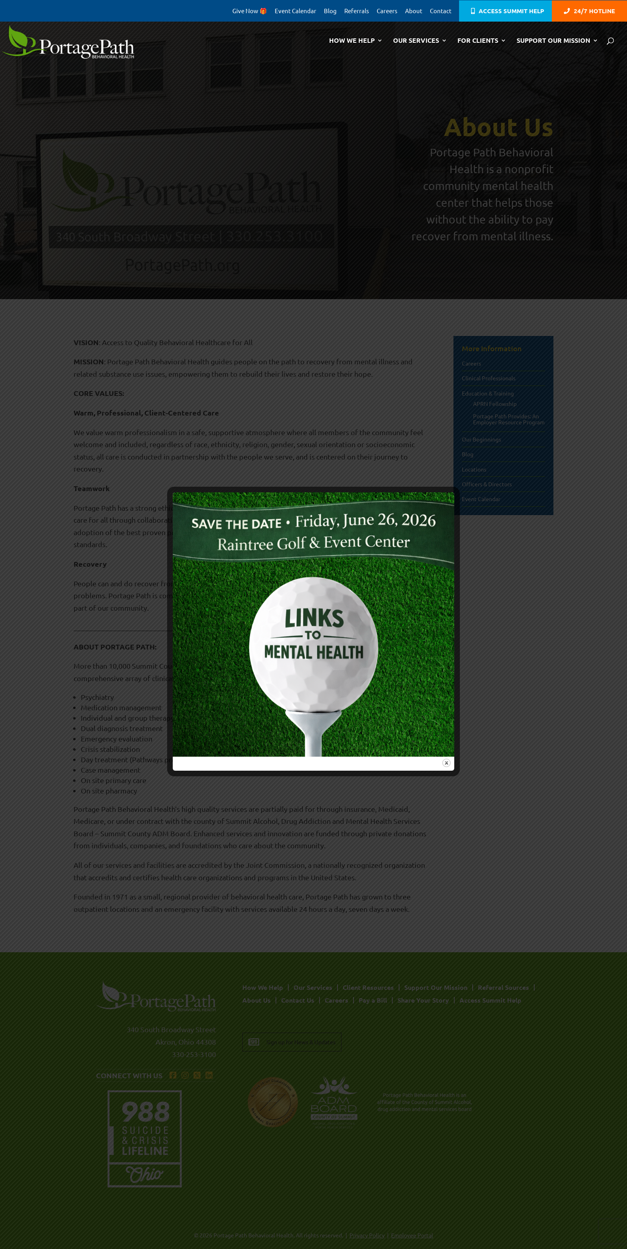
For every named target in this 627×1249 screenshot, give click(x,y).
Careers (387, 11)
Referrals (356, 11)
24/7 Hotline (594, 11)
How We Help (352, 41)
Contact (440, 11)
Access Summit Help (511, 11)
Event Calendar (295, 11)
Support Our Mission (553, 41)
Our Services (416, 41)
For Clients (477, 41)
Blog (330, 11)
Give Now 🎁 (249, 11)
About (413, 11)
